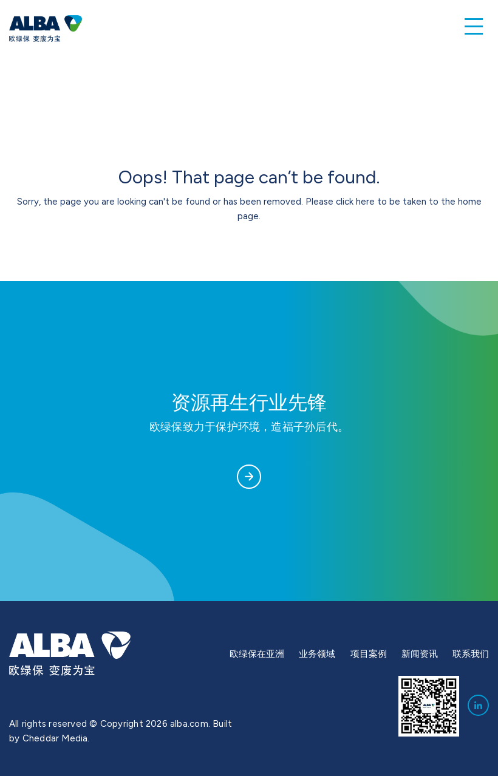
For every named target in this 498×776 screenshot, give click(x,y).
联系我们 (470, 653)
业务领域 (317, 653)
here (365, 201)
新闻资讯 (419, 653)
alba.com (189, 723)
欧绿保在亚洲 (257, 653)
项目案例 (368, 653)
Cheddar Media (55, 738)
